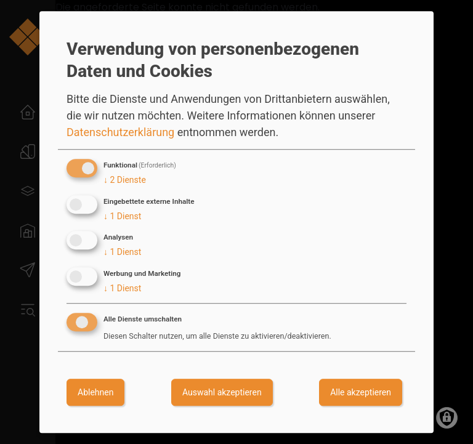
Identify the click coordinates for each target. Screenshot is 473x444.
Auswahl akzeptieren (222, 392)
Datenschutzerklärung (120, 132)
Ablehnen (95, 392)
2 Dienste (124, 180)
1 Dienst (122, 216)
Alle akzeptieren (360, 392)
